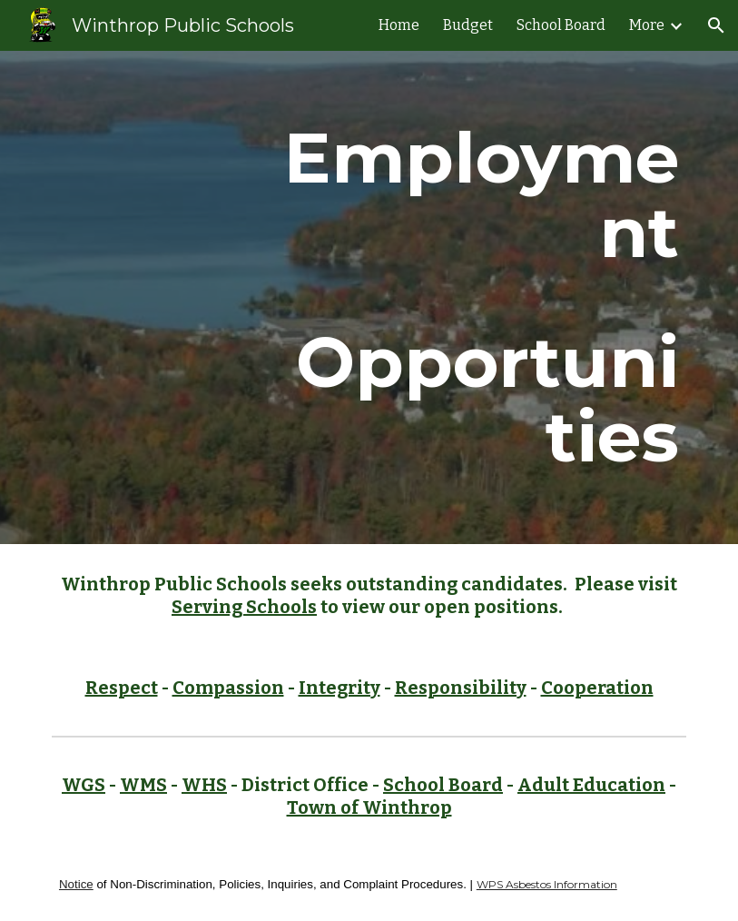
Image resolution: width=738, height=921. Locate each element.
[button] (716, 25)
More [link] (646, 25)
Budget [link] (468, 25)
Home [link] (399, 25)
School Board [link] (561, 25)
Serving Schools (244, 607)
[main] (477, 297)
